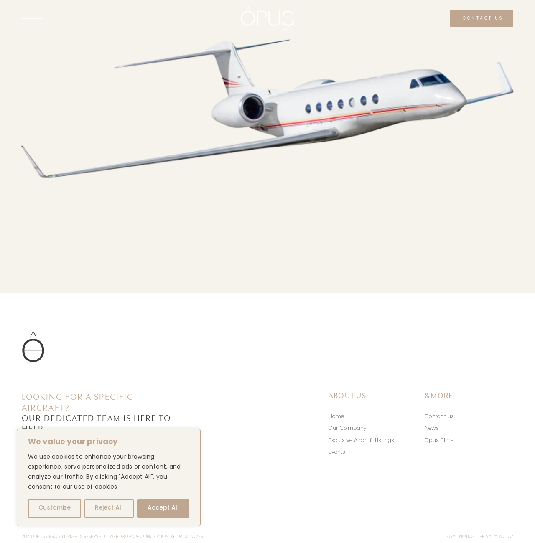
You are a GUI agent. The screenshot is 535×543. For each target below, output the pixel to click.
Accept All (163, 508)
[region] (109, 477)
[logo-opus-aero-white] (267, 8)
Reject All (109, 508)
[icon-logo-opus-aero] (33, 334)
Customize (54, 508)
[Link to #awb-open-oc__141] (95, 18)
